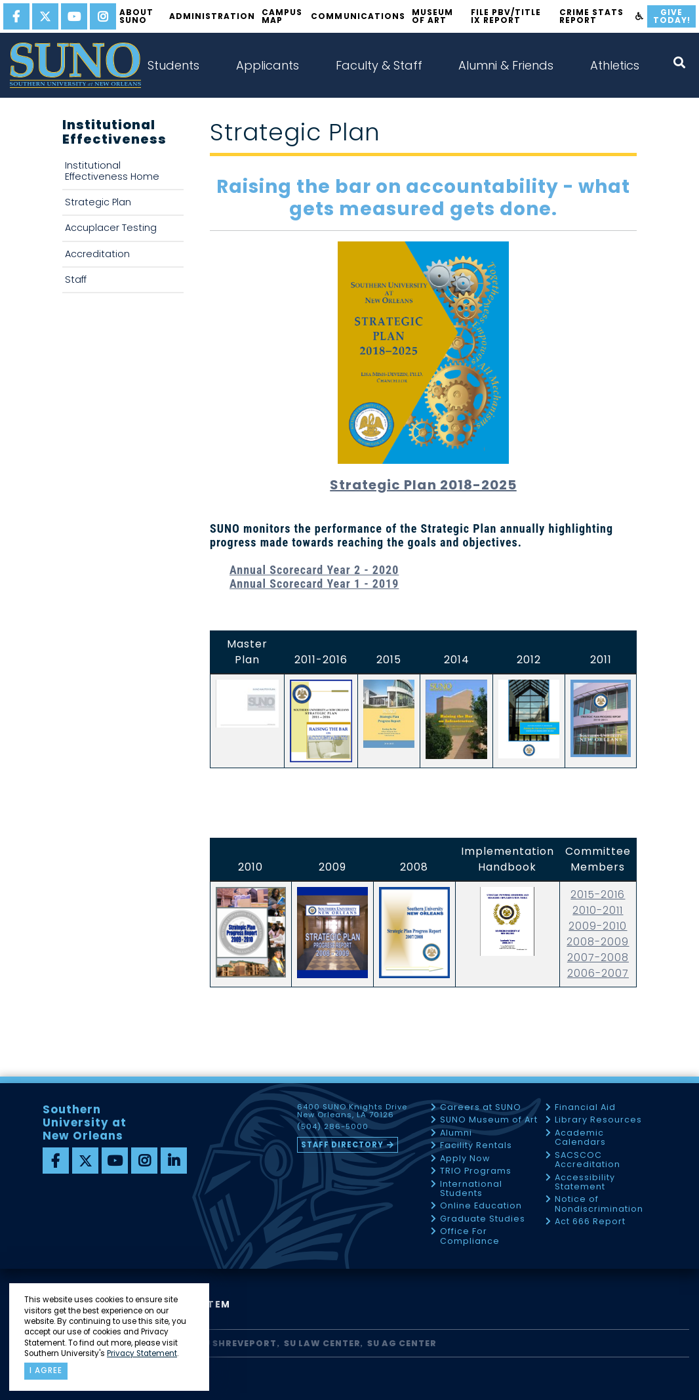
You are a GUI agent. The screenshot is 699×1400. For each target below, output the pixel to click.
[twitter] (45, 16)
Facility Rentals (476, 1146)
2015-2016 (597, 894)
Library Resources (598, 1120)
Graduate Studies (482, 1219)
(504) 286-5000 (333, 1127)
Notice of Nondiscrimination (599, 1204)
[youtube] (74, 16)
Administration (212, 16)
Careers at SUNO (480, 1108)
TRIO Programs (475, 1171)
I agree (46, 1370)
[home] (75, 65)
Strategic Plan (98, 202)
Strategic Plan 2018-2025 (423, 485)
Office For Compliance (470, 1236)
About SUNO (136, 16)
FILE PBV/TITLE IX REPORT (506, 16)
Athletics (614, 65)
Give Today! (671, 16)
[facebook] (16, 16)
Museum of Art (432, 16)
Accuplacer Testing (111, 227)
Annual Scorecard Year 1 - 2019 (314, 583)
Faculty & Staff (379, 65)
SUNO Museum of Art (489, 1120)
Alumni (456, 1133)
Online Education (481, 1206)
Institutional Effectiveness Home (112, 171)
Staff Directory (342, 1145)
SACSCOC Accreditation (587, 1160)
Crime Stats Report (591, 16)
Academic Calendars (580, 1137)
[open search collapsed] (679, 62)
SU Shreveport (237, 1343)
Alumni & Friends (505, 65)
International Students (471, 1189)
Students (173, 65)
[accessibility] (639, 16)
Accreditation (97, 253)
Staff (76, 279)
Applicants (267, 65)
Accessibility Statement (585, 1182)
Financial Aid (585, 1108)
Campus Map (282, 16)
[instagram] (103, 16)
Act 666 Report (590, 1222)
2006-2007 (598, 973)
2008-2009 (598, 941)
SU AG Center (402, 1343)
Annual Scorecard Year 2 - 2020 (314, 570)
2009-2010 (598, 926)
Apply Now (465, 1159)
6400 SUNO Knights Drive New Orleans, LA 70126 (352, 1111)
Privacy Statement (142, 1353)
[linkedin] (174, 1160)
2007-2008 (598, 957)
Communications (358, 16)
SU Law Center (322, 1343)
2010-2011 (597, 910)
